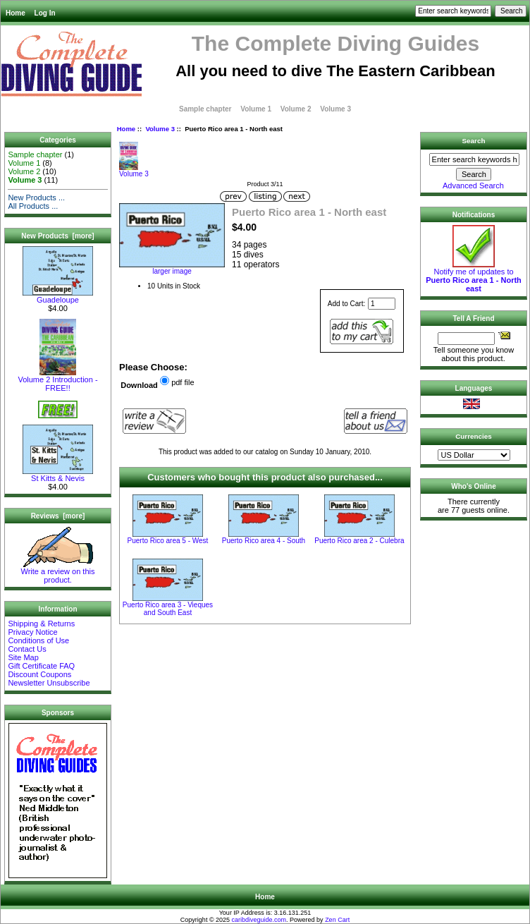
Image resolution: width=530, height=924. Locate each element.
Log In (45, 13)
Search (474, 141)
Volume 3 (160, 129)
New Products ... (36, 197)
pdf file (182, 382)
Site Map (23, 657)
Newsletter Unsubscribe (49, 683)
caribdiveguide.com (259, 919)
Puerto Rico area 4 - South (263, 541)
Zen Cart (337, 919)
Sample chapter (205, 109)
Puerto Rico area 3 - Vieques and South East (168, 608)
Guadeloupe (58, 296)
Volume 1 (255, 109)
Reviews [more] (58, 516)
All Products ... (33, 206)
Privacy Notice (32, 632)
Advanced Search (473, 185)
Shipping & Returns (41, 623)
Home (15, 13)
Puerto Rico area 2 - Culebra (359, 541)
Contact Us (27, 649)
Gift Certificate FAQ (41, 666)
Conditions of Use (38, 640)
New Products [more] (57, 236)
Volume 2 (296, 109)
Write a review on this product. (58, 572)
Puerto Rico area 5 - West (168, 541)
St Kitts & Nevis (58, 474)
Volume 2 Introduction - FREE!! (57, 380)
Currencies (473, 436)
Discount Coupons (39, 674)
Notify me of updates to (474, 276)
